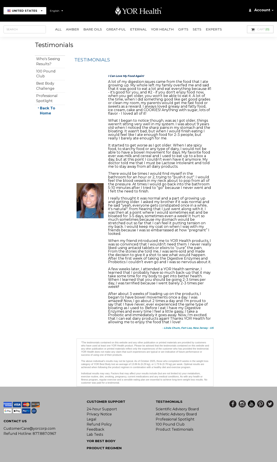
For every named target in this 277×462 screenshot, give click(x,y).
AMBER (72, 29)
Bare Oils (92, 29)
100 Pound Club (170, 424)
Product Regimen (104, 448)
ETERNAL (138, 29)
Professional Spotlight (175, 419)
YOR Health (162, 29)
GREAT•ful (116, 29)
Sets (197, 29)
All (58, 29)
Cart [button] (260, 29)
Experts (214, 29)
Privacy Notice (99, 414)
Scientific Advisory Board (177, 409)
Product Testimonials (174, 429)
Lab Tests (95, 434)
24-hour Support (102, 409)
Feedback (95, 429)
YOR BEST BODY (101, 441)
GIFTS (183, 29)
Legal (91, 419)
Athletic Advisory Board (176, 414)
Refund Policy (99, 424)
